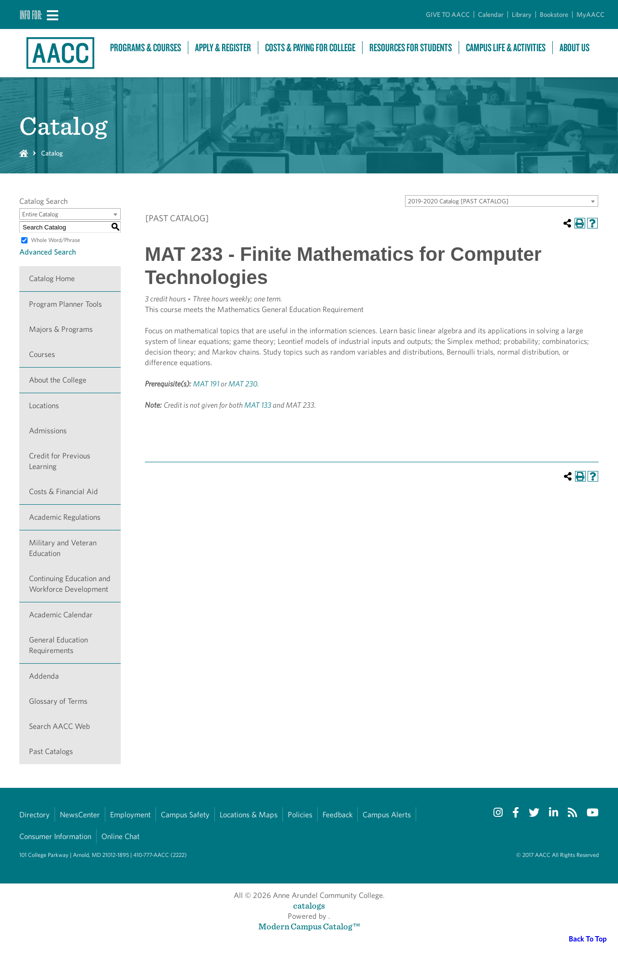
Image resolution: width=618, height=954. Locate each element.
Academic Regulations (64, 517)
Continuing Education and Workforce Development (70, 584)
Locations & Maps (249, 814)
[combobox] (501, 201)
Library (522, 14)
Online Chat (120, 836)
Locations (44, 405)
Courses (42, 354)
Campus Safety (185, 814)
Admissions (48, 430)
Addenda (44, 676)
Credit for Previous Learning (59, 461)
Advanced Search (47, 251)
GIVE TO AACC (448, 14)
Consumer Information (55, 836)
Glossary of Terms (58, 701)
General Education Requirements (58, 645)
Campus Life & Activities (506, 48)
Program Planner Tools (65, 304)
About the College (57, 379)
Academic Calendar (61, 614)
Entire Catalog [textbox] (40, 214)
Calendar (491, 14)
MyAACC (590, 14)
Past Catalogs (51, 751)
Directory (34, 814)
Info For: (31, 14)
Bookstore (554, 14)
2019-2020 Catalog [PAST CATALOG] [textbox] (458, 201)
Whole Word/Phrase (55, 239)
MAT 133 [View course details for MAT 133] (257, 405)
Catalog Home (52, 278)
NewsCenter (80, 814)
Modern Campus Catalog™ (309, 926)
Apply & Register (223, 48)
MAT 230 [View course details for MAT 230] (242, 383)
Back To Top (588, 938)
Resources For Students (410, 48)
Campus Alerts (387, 814)
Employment (130, 814)
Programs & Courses (145, 48)
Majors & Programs (61, 329)
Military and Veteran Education (63, 548)
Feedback (337, 814)
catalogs (309, 905)
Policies (300, 814)
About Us (575, 48)
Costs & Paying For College (310, 48)
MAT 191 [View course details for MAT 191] (206, 383)
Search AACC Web (59, 726)
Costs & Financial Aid (63, 491)
